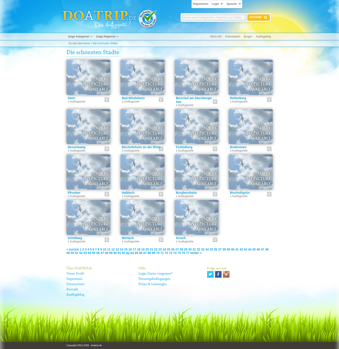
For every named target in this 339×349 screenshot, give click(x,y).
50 (72, 253)
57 (102, 253)
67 (145, 253)
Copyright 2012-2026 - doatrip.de (84, 345)
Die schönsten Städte (105, 43)
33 (202, 249)
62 (124, 253)
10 (104, 249)
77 (188, 253)
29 (185, 249)
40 (232, 249)
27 (177, 249)
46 (258, 249)
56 (98, 253)
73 (170, 253)
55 (93, 253)
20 (147, 249)
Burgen (248, 36)
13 (117, 249)
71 (162, 253)
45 (254, 249)
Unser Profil (75, 273)
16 (130, 249)
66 (140, 253)
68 (149, 253)
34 (207, 249)
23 (160, 249)
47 (262, 249)
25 (168, 249)
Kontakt (72, 289)
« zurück (72, 249)
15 (126, 249)
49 (68, 253)
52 (81, 253)
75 (179, 253)
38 (224, 249)
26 (173, 249)
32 (198, 249)
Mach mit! (216, 36)
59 (111, 253)
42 (241, 249)
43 (245, 249)
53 (85, 253)
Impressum (74, 279)
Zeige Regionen (106, 36)
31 (194, 249)
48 (267, 249)
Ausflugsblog (263, 36)
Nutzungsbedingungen (154, 279)
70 (158, 253)
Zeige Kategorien (79, 36)
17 (134, 249)
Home (86, 43)
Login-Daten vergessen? (155, 273)
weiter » (196, 253)
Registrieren (200, 3)
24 (164, 249)
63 (128, 253)
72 (166, 253)
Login (215, 3)
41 (237, 249)
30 (190, 249)
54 (89, 253)
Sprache (231, 3)
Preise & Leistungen (152, 284)
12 (113, 249)
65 (136, 253)
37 (220, 249)
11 (109, 249)
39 (228, 249)
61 (119, 253)
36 (215, 249)
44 (249, 249)
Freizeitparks (232, 36)
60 (115, 253)
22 (156, 249)
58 (106, 253)
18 (138, 249)
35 (211, 249)
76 (183, 253)
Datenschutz (75, 284)
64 (132, 253)
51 (76, 253)
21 (151, 249)
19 (143, 249)
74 (175, 253)
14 (121, 249)
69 (153, 253)
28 (181, 249)
